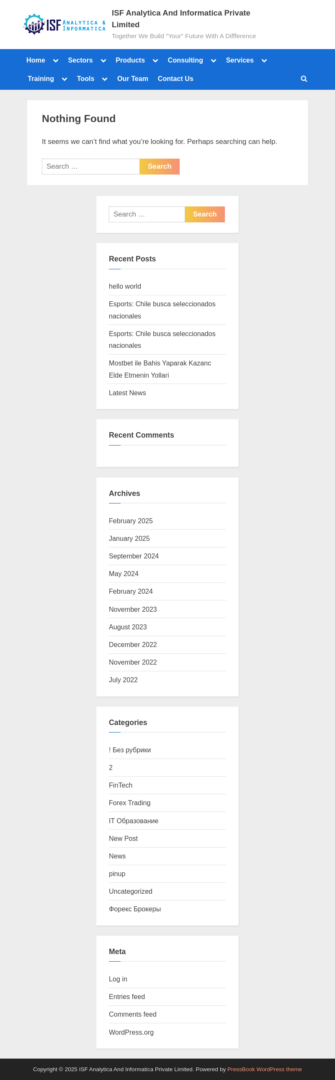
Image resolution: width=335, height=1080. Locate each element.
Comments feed (133, 1014)
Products (130, 60)
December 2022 (133, 644)
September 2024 (134, 556)
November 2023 (133, 609)
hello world (125, 286)
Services (240, 60)
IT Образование (134, 820)
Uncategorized (130, 891)
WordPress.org (131, 1032)
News (117, 856)
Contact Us (175, 78)
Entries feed (127, 996)
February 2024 (131, 591)
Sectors (80, 60)
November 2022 (133, 662)
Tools (86, 78)
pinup (117, 873)
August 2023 (128, 627)
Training (41, 78)
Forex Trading (130, 802)
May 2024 (124, 573)
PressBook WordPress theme (264, 1069)
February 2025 (131, 520)
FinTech (121, 785)
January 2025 (129, 538)
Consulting (185, 60)
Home (35, 60)
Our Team (132, 78)
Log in (118, 979)
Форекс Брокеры (135, 909)
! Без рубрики (130, 750)
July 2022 (123, 679)
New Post (123, 838)
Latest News (127, 393)
